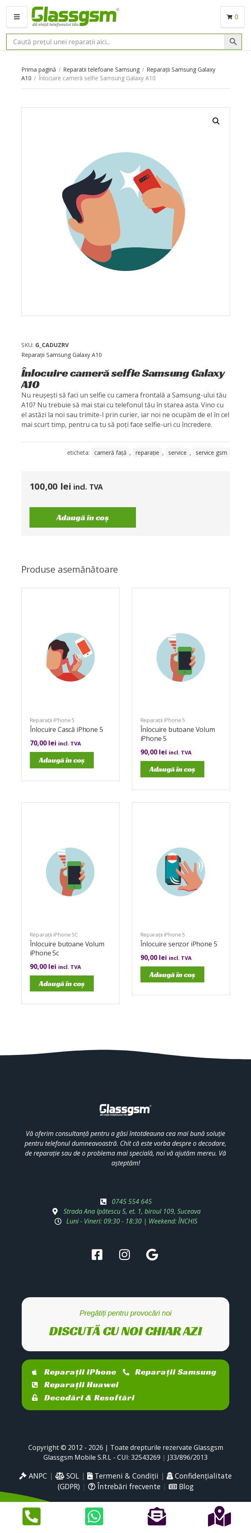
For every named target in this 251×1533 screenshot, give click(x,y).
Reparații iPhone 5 (52, 720)
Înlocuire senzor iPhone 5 (178, 943)
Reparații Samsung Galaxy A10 (61, 355)
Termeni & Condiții (122, 1476)
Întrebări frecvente (124, 1486)
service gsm (211, 452)
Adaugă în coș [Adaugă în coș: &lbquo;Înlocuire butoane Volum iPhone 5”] (172, 769)
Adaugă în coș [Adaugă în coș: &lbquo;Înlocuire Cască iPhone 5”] (62, 760)
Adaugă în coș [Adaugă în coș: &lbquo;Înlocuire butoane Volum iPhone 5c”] (62, 983)
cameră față (110, 452)
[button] (216, 121)
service (177, 452)
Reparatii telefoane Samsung (101, 69)
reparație (147, 452)
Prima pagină (38, 69)
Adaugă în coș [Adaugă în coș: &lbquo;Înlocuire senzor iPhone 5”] (172, 974)
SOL (67, 1476)
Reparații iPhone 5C (54, 934)
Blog (181, 1486)
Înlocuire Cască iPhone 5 (66, 729)
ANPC (33, 1476)
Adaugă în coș (83, 517)
